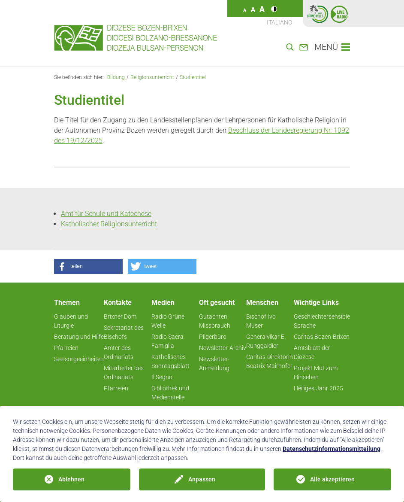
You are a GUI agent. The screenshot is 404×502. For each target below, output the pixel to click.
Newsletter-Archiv (222, 347)
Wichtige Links (316, 302)
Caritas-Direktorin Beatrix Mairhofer (269, 361)
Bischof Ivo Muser (261, 321)
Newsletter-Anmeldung (214, 363)
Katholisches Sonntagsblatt (170, 361)
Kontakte (118, 302)
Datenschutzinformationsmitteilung (331, 448)
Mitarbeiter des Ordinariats (124, 372)
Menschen (262, 302)
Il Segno (161, 377)
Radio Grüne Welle (167, 321)
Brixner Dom (120, 316)
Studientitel (193, 77)
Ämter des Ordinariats (118, 352)
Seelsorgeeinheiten (79, 359)
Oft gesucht (217, 302)
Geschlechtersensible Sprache (322, 321)
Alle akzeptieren (332, 479)
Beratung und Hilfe (79, 336)
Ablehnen (71, 479)
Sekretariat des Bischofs (124, 332)
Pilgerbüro (212, 336)
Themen (67, 302)
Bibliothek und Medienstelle (170, 393)
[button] (88, 266)
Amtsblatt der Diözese (312, 352)
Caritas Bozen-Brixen (322, 336)
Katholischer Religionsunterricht (109, 224)
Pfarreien (66, 347)
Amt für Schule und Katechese (106, 214)
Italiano (279, 22)
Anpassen (201, 479)
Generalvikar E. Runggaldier (266, 341)
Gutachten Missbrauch (214, 321)
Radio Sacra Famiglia (167, 341)
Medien (163, 302)
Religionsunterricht (152, 77)
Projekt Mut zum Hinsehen (316, 372)
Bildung (116, 77)
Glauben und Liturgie (71, 321)
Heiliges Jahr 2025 (318, 388)
